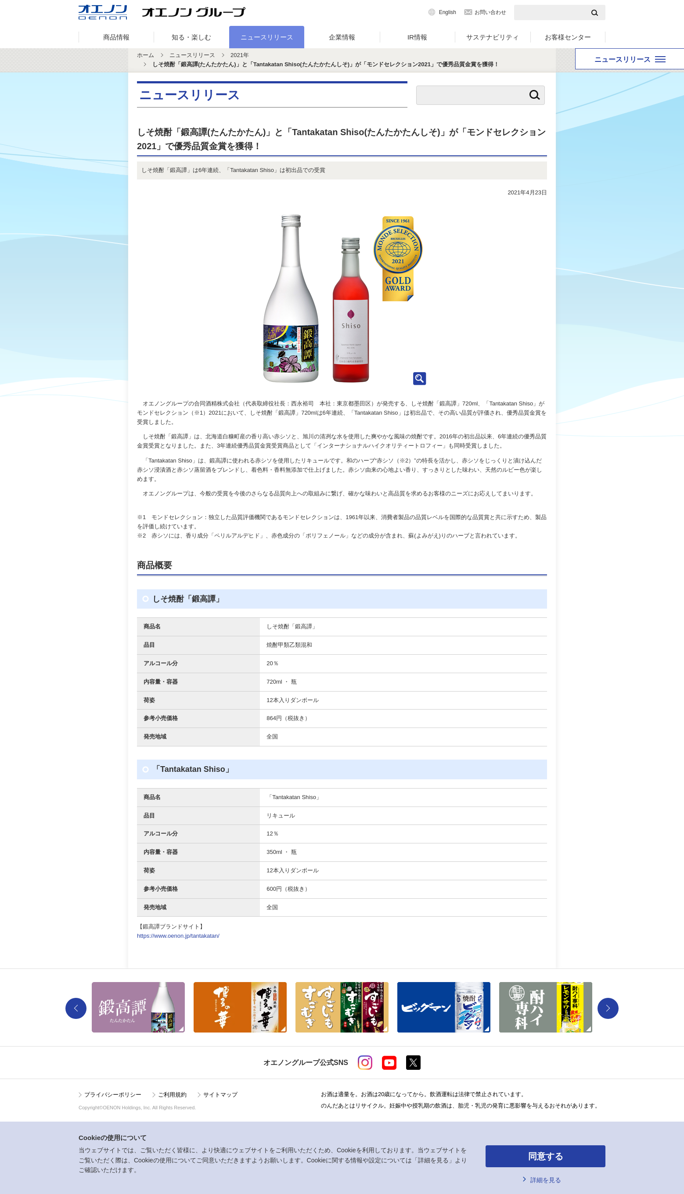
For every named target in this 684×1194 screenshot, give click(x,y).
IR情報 (417, 37)
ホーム (145, 55)
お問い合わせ (490, 12)
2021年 (239, 55)
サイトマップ (220, 1094)
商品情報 (116, 37)
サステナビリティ (492, 37)
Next (608, 1008)
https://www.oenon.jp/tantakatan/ (178, 935)
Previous (75, 1008)
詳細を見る (545, 1179)
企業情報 (342, 37)
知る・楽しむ (191, 37)
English (447, 12)
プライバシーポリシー (112, 1094)
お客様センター (568, 37)
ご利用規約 (172, 1094)
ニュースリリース (267, 37)
